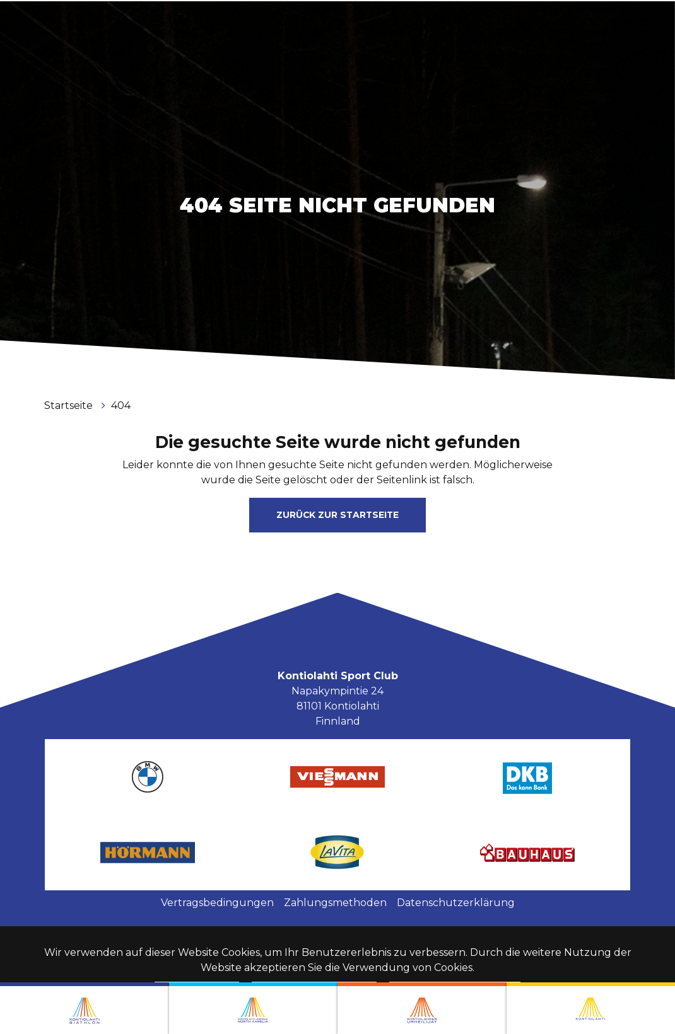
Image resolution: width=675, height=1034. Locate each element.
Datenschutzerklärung (456, 903)
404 (121, 405)
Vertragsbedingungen (217, 903)
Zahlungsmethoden (335, 903)
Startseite (69, 405)
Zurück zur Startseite (337, 515)
